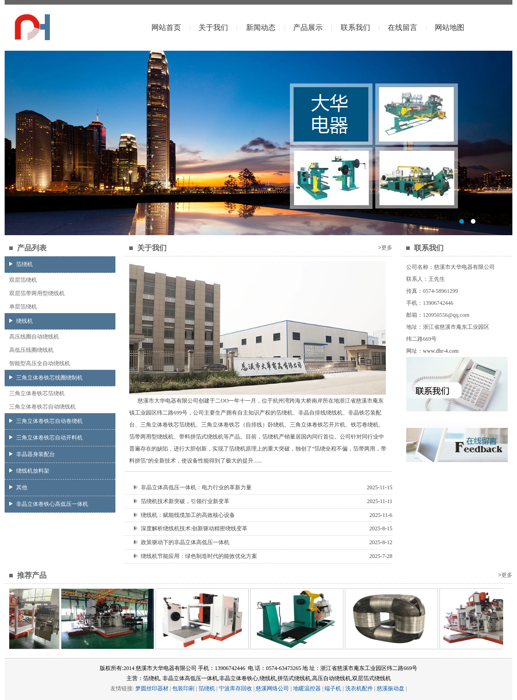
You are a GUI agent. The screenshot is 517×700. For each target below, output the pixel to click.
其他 (18, 487)
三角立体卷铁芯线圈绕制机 (46, 377)
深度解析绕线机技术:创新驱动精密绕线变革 (190, 528)
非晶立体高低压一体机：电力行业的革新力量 (193, 487)
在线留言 (402, 27)
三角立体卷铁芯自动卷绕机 (46, 421)
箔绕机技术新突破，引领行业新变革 (181, 501)
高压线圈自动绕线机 (34, 336)
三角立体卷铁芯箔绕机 (37, 393)
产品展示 (308, 27)
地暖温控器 (307, 688)
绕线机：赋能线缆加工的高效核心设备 (184, 515)
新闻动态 (261, 27)
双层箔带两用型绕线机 (37, 293)
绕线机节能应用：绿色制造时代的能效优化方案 (195, 556)
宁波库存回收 (235, 688)
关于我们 (213, 27)
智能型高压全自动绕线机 (39, 363)
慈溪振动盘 (390, 688)
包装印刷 (183, 688)
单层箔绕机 (23, 306)
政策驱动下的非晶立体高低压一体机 (181, 542)
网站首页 (166, 27)
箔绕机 (21, 264)
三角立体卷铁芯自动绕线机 (42, 406)
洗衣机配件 (359, 688)
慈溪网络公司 (272, 688)
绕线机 (21, 321)
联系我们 (355, 27)
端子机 (333, 688)
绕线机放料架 (29, 471)
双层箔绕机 (23, 280)
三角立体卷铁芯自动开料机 (46, 437)
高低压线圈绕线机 (31, 350)
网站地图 (449, 27)
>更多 (385, 247)
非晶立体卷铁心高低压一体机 (48, 504)
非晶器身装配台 (32, 454)
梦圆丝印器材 (151, 688)
